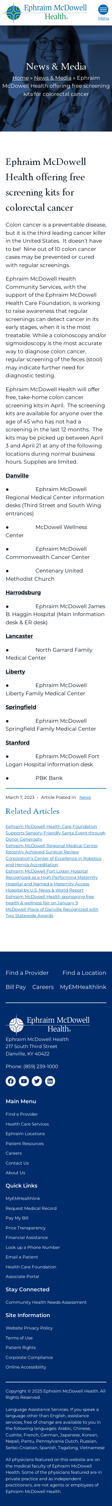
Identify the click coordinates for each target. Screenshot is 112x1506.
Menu (103, 13)
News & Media (52, 78)
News (85, 797)
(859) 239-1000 (40, 1066)
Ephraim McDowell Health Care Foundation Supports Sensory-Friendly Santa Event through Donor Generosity (56, 833)
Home (20, 78)
